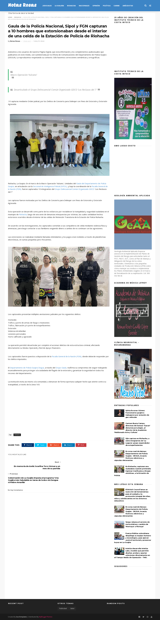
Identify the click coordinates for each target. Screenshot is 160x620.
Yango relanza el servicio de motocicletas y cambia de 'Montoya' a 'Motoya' (138, 524)
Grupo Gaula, (61, 371)
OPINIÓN (96, 6)
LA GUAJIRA (59, 6)
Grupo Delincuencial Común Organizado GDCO (74, 193)
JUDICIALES (47, 6)
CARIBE (117, 6)
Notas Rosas (22, 5)
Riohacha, (25, 218)
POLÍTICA (107, 6)
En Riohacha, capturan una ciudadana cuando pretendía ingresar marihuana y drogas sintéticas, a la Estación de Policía (132, 470)
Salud (72, 608)
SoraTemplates (21, 617)
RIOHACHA (71, 6)
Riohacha (17, 17)
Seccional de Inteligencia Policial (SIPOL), (50, 190)
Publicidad (63, 608)
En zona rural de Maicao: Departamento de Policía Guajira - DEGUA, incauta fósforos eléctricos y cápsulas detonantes (131, 455)
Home (10, 17)
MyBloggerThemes (45, 617)
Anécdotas (128, 6)
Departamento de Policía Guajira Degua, (27, 371)
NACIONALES (84, 6)
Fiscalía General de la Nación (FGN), (67, 359)
